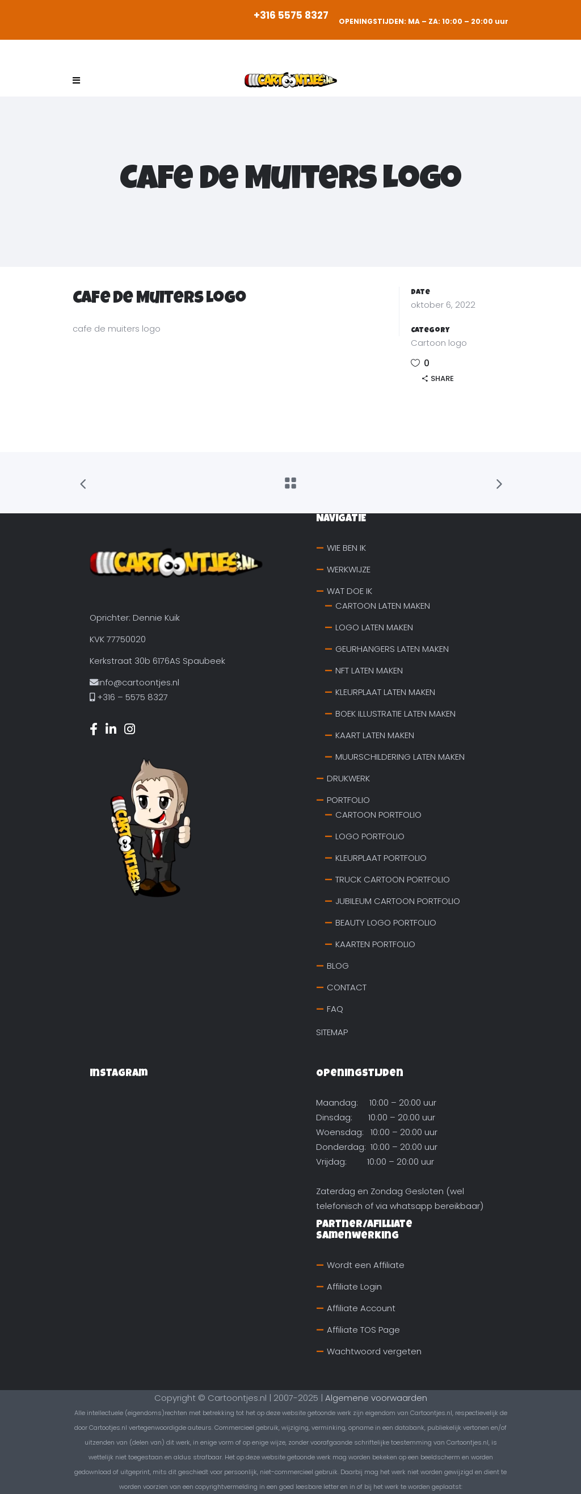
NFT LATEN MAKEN (369, 670)
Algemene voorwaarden (376, 1398)
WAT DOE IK (349, 591)
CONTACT (347, 987)
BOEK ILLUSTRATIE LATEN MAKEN (395, 713)
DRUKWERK (348, 778)
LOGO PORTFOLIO (370, 836)
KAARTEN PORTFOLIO (375, 944)
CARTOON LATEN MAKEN (382, 606)
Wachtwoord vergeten (374, 1351)
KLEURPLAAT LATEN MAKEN (385, 692)
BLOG (338, 966)
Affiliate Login (354, 1286)
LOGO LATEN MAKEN (374, 627)
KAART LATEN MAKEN (374, 735)
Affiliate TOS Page (363, 1330)
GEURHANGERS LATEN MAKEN (392, 649)
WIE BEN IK (346, 548)
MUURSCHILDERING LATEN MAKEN (400, 757)
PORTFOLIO (348, 800)
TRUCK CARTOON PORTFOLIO (392, 879)
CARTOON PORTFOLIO (378, 815)
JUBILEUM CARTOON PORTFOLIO (397, 901)
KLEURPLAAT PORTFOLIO (381, 858)
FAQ (335, 1009)
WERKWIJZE (349, 569)
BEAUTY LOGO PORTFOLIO (385, 922)
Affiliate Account (361, 1308)
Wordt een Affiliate (366, 1265)
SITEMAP (332, 1032)
